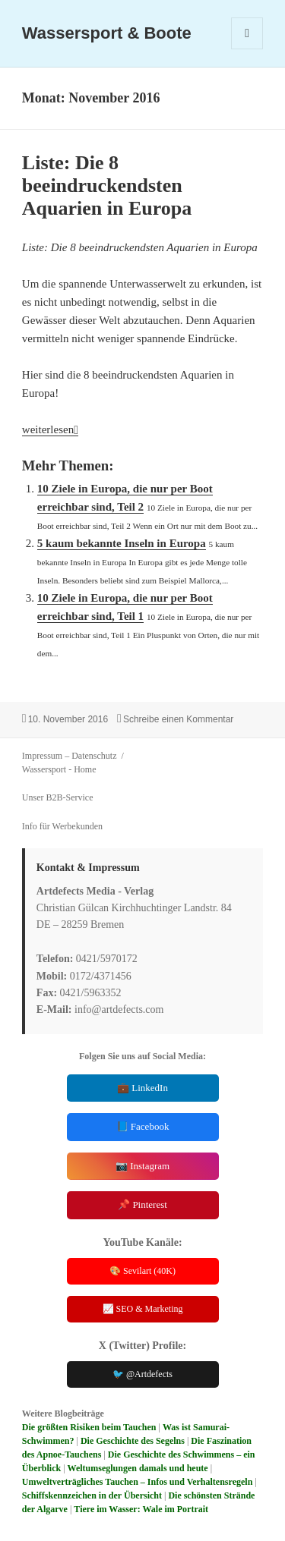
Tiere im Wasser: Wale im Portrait (141, 1509)
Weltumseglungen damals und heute (138, 1468)
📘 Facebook (142, 1126)
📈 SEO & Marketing (143, 1309)
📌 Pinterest (142, 1204)
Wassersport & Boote (107, 33)
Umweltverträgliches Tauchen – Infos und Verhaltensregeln (137, 1482)
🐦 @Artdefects (142, 1374)
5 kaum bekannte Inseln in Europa (121, 543)
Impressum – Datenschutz (69, 755)
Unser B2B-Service (57, 797)
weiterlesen (50, 429)
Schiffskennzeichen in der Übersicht (92, 1495)
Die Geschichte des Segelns (133, 1441)
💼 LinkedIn (142, 1087)
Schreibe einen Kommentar (178, 719)
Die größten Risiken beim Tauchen (89, 1427)
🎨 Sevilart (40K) (142, 1271)
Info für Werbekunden (62, 826)
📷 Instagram (142, 1165)
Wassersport (44, 769)
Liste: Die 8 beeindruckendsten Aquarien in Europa (107, 185)
